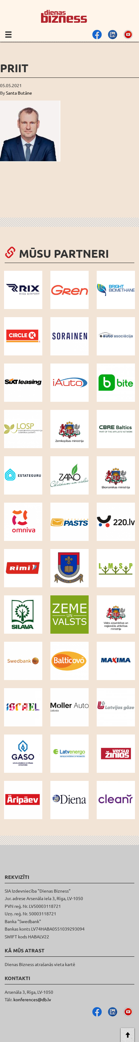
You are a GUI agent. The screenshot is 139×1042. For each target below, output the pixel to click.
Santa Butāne (19, 93)
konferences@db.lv (32, 999)
